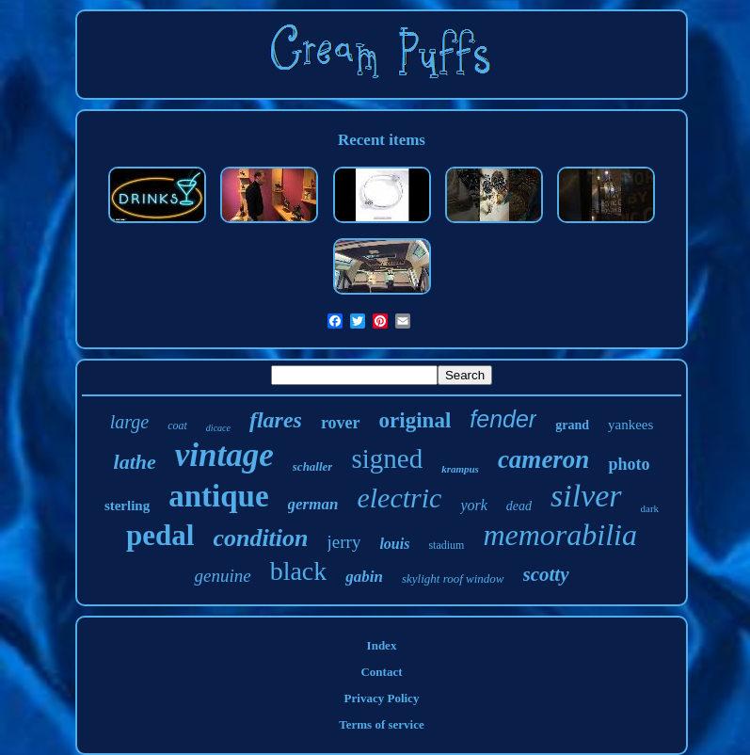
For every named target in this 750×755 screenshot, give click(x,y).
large (129, 421)
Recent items (381, 140)
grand (572, 425)
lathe (135, 462)
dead (519, 506)
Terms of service (381, 724)
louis (394, 544)
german (313, 504)
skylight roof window (453, 578)
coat (177, 425)
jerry (344, 542)
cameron (544, 459)
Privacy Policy (382, 698)
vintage (224, 455)
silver (586, 495)
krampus (460, 468)
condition (260, 538)
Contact (381, 672)
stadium (446, 545)
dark (650, 508)
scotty (546, 574)
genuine (222, 576)
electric (399, 497)
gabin (364, 577)
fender (503, 419)
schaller (313, 466)
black (298, 571)
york (473, 505)
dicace (218, 428)
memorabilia (560, 535)
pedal (160, 535)
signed (387, 458)
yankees (630, 424)
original (415, 420)
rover (340, 422)
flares (275, 420)
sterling (127, 505)
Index (382, 645)
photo (628, 464)
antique (218, 496)
